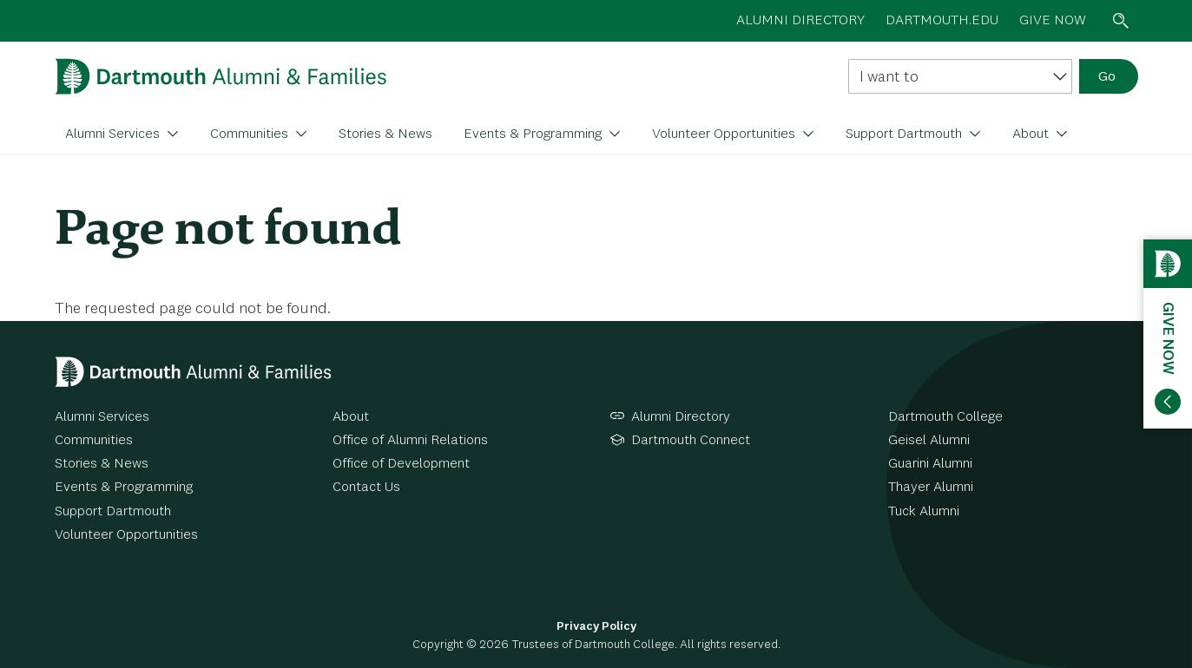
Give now (1052, 21)
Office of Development (401, 464)
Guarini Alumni (930, 464)
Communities (251, 134)
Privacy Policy (596, 626)
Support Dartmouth (905, 134)
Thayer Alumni (930, 487)
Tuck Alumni (923, 512)
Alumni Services (114, 134)
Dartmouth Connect (690, 441)
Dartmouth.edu (942, 21)
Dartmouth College (945, 417)
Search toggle (1120, 21)
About (1032, 134)
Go (1107, 77)
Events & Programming (534, 134)
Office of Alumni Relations (410, 441)
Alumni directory (800, 21)
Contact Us (366, 487)
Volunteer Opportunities (725, 134)
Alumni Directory (680, 417)
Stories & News (385, 134)
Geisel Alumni (929, 441)
